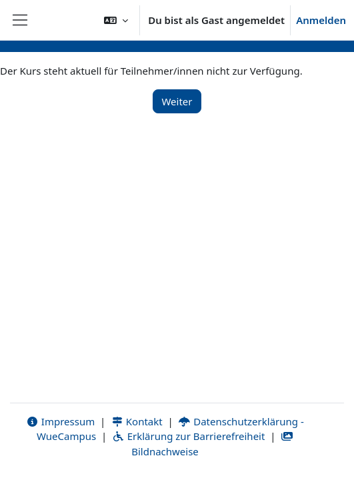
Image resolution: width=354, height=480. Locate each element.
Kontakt (137, 421)
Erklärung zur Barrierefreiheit (188, 436)
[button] (116, 20)
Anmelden (321, 20)
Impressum (60, 421)
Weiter (176, 101)
